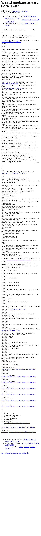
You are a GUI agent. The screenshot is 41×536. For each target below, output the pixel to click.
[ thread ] (26, 23)
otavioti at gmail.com (10, 95)
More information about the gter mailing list (15, 534)
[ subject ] (33, 23)
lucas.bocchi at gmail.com (11, 44)
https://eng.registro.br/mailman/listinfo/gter (18, 437)
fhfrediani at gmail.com (16, 365)
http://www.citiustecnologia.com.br (17, 502)
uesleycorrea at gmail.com (19, 11)
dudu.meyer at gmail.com (10, 390)
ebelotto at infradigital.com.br (14, 202)
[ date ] (21, 23)
